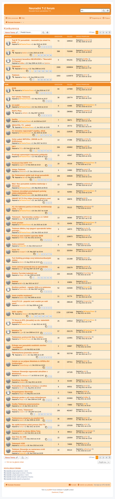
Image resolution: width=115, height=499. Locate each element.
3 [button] (103, 32)
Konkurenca (11, 28)
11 (38, 278)
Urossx (24, 314)
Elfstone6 (22, 171)
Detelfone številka (20, 380)
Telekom (15, 75)
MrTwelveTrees (24, 44)
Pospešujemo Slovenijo (22, 392)
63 (38, 80)
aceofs (86, 119)
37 (41, 55)
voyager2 (22, 252)
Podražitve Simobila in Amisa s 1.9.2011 (29, 386)
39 (47, 55)
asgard (21, 165)
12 (41, 278)
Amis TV (15, 250)
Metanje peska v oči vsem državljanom (29, 397)
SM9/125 (87, 217)
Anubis (86, 228)
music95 (22, 305)
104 (47, 71)
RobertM (22, 246)
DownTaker (87, 249)
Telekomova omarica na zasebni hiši (28, 418)
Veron (86, 175)
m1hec (86, 295)
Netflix (15, 119)
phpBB (49, 490)
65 (44, 80)
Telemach (16, 66)
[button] (109, 32)
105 (50, 71)
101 (35, 71)
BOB (14, 88)
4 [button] (106, 32)
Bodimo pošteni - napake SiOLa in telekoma (31, 287)
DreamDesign (24, 365)
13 (44, 278)
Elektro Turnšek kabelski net (24, 273)
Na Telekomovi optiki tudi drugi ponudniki (30, 175)
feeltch (24, 53)
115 (47, 316)
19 (50, 151)
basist (21, 297)
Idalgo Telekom (18, 169)
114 (43, 316)
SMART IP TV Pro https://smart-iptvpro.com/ (31, 198)
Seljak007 (87, 110)
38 (44, 55)
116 (50, 316)
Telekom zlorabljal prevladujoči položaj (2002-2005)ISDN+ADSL (29, 192)
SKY (14, 146)
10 (50, 135)
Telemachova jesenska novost (25, 353)
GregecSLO (88, 301)
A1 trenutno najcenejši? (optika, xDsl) (28, 131)
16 (41, 151)
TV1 (20, 148)
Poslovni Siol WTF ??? (22, 163)
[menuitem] (21, 18)
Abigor (24, 77)
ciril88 (86, 131)
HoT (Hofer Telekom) (21, 97)
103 (43, 71)
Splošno (47, 63)
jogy (20, 219)
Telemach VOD (18, 443)
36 (38, 55)
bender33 (87, 40)
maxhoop (22, 445)
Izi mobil (15, 105)
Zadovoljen (23, 289)
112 (35, 316)
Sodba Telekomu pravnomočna (25, 404)
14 (38, 180)
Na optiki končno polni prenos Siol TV (28, 425)
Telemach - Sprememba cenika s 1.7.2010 (30, 217)
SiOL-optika (17, 312)
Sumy (21, 426)
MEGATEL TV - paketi (21, 125)
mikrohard (87, 50)
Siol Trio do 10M (19, 437)
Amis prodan (17, 223)
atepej (86, 244)
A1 (13, 51)
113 (39, 316)
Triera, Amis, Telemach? (22, 410)
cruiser (21, 412)
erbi (85, 371)
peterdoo (87, 380)
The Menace (23, 375)
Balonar (25, 68)
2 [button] (100, 32)
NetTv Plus (17, 111)
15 (38, 151)
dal (23, 177)
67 (50, 80)
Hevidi (21, 388)
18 (47, 151)
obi (85, 404)
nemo (85, 443)
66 (47, 80)
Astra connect (18, 244)
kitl (85, 198)
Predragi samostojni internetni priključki (29, 155)
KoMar (21, 63)
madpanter (87, 183)
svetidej (86, 139)
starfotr (86, 266)
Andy (85, 96)
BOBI (85, 391)
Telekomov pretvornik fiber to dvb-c (27, 337)
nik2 (85, 125)
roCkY (86, 424)
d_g (20, 332)
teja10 (21, 420)
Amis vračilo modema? (22, 295)
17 (44, 151)
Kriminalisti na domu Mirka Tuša (26, 431)
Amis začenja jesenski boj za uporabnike (30, 267)
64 (41, 80)
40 (50, 55)
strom (85, 66)
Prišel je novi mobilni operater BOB (27, 236)
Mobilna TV (17, 330)
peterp (21, 439)
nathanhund (88, 206)
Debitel (15, 281)
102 (39, 71)
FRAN (21, 237)
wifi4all (24, 113)
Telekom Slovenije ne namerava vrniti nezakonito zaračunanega (28, 450)
